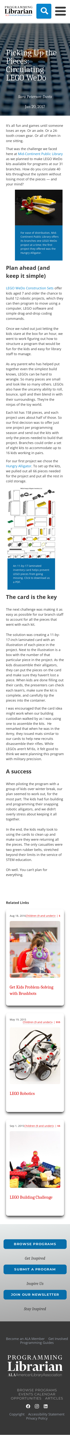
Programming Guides (37, 1342)
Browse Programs (35, 1244)
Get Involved (58, 1338)
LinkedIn (45, 1406)
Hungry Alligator (18, 466)
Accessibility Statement (46, 1414)
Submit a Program (35, 1269)
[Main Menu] (58, 11)
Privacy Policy (37, 1418)
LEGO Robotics (22, 1093)
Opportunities (26, 1398)
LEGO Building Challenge (31, 1197)
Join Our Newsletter (35, 1295)
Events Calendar (36, 1394)
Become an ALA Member (25, 1338)
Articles (54, 1398)
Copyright (16, 1414)
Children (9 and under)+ (41, 915)
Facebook (28, 1406)
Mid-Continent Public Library (40, 154)
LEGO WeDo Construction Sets (30, 288)
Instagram (37, 1406)
